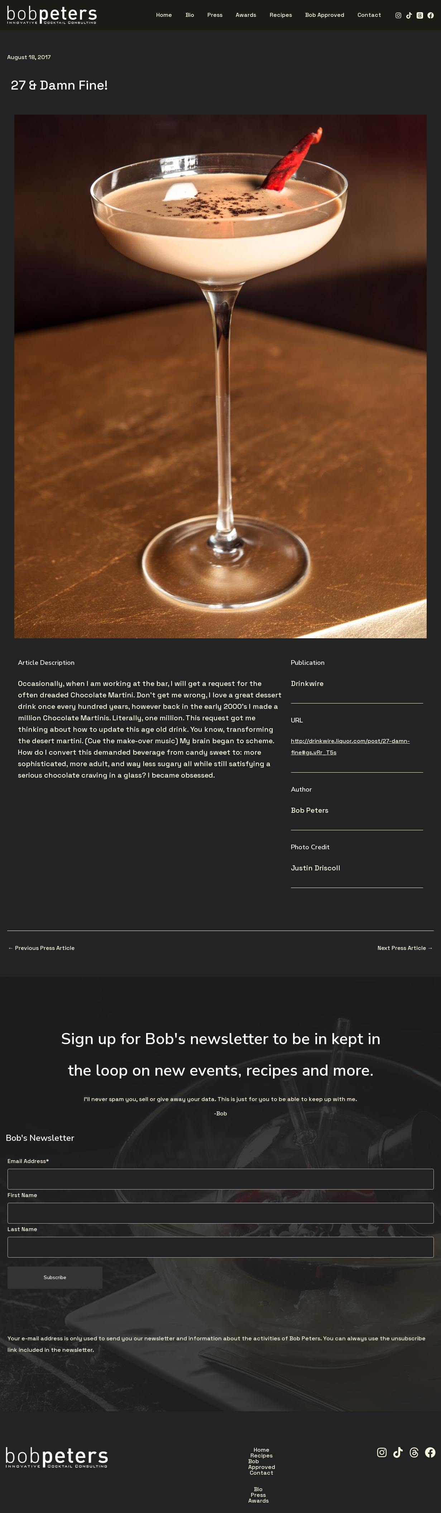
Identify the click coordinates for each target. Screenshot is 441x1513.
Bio (209, 1466)
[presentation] (62, 1312)
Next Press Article (405, 948)
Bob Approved (255, 1450)
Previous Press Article (42, 948)
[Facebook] (430, 15)
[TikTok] (409, 15)
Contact (301, 1450)
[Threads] (420, 15)
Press (235, 1466)
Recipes (210, 1450)
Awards (267, 1466)
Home (177, 1450)
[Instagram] (398, 15)
